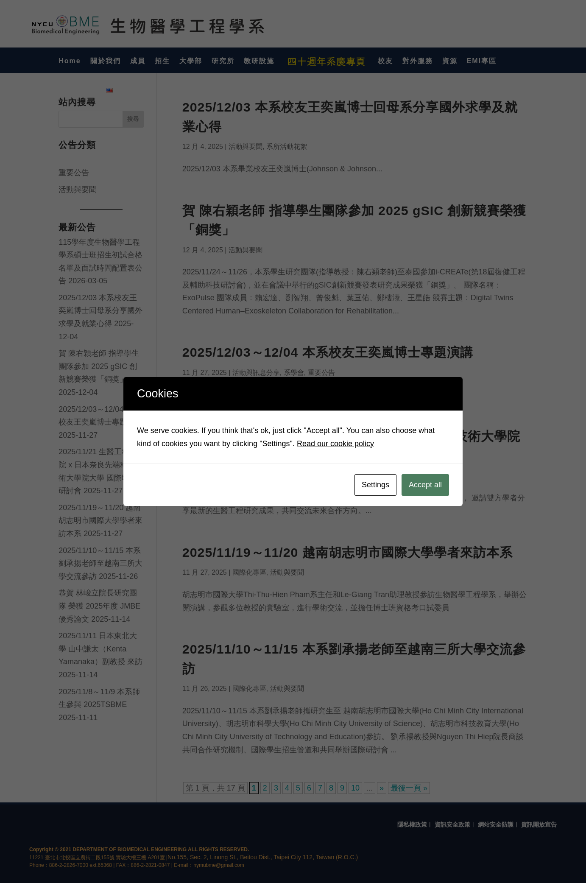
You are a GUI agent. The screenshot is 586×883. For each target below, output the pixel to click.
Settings (375, 485)
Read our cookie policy (335, 443)
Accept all (425, 485)
